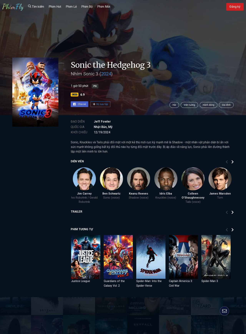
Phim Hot (55, 6)
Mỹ (110, 127)
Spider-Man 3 (209, 281)
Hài (174, 105)
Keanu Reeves (138, 193)
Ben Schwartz (111, 193)
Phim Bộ (87, 6)
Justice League (80, 281)
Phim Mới (103, 6)
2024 (106, 74)
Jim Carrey (84, 193)
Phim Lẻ (71, 6)
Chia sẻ (79, 104)
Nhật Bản (100, 127)
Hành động (208, 105)
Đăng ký (234, 6)
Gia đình (226, 105)
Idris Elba (166, 193)
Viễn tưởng (189, 105)
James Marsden (220, 193)
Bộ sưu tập (100, 104)
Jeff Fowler (102, 121)
